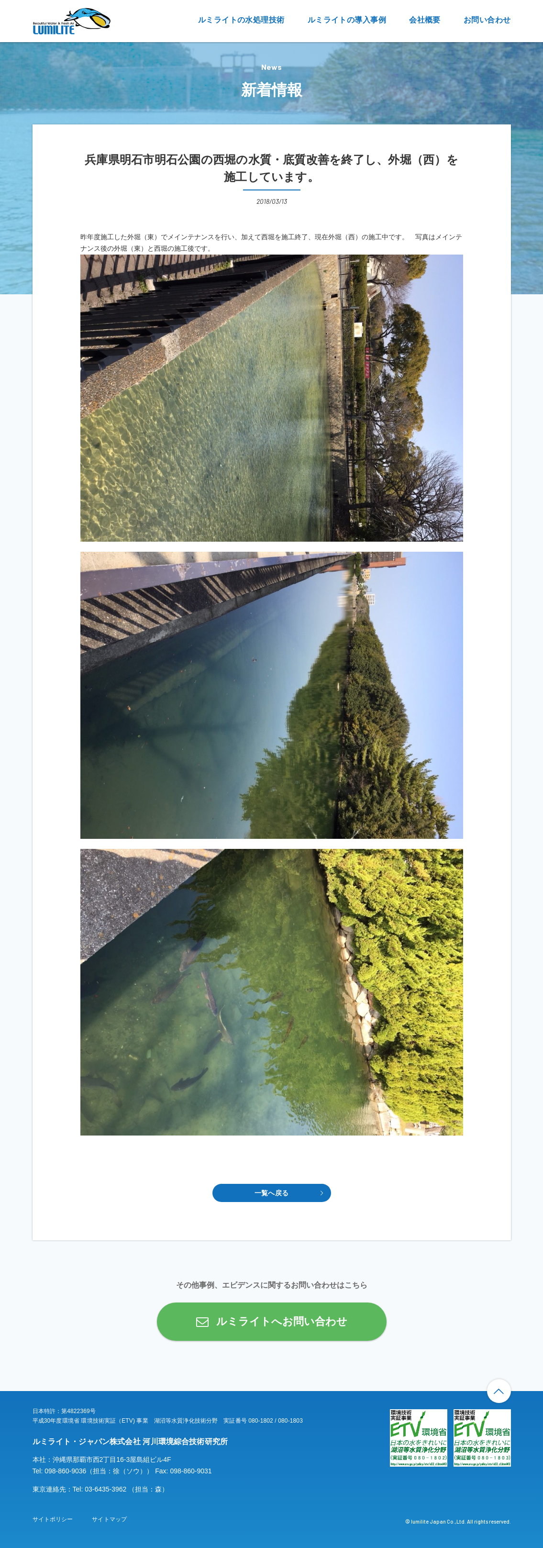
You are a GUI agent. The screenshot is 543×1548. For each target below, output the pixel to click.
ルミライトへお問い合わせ (281, 1321)
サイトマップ (109, 1519)
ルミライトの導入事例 (347, 20)
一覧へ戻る (271, 1193)
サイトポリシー (53, 1519)
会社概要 (425, 20)
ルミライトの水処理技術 (241, 20)
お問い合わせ (487, 20)
